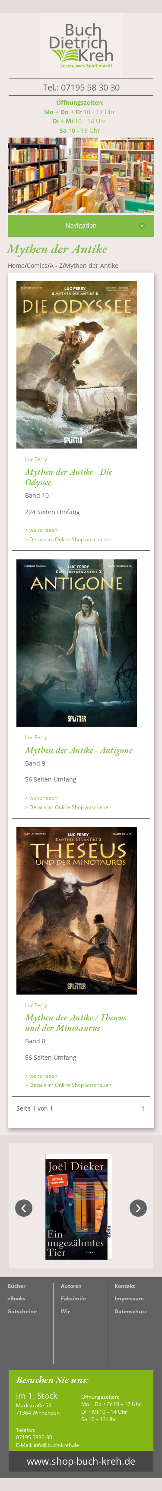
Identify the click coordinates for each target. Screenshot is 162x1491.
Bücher (16, 1286)
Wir (65, 1311)
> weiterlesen (41, 530)
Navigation (105, 225)
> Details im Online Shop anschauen (68, 539)
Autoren (71, 1286)
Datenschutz (130, 1311)
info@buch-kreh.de (56, 1445)
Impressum (129, 1298)
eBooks (16, 1298)
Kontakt (124, 1286)
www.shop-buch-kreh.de (81, 1461)
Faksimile (73, 1298)
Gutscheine (22, 1311)
